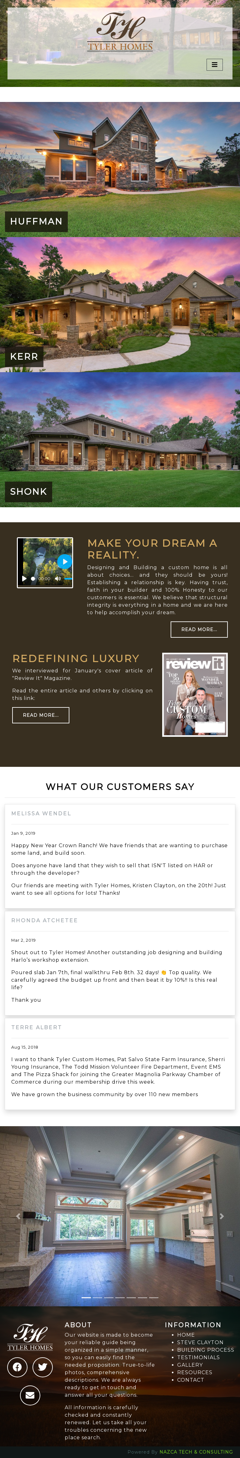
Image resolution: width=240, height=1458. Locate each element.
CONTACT (190, 1380)
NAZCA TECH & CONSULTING (196, 1452)
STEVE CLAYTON (200, 1342)
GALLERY (190, 1365)
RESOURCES (194, 1372)
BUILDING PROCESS (205, 1350)
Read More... (199, 629)
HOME (186, 1335)
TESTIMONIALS (198, 1357)
